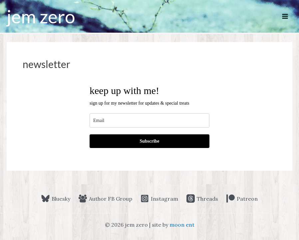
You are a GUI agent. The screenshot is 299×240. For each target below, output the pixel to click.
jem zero (41, 16)
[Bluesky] (56, 198)
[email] (149, 120)
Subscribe (149, 141)
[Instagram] (159, 198)
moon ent (181, 224)
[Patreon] (242, 198)
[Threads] (202, 198)
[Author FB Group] (106, 198)
